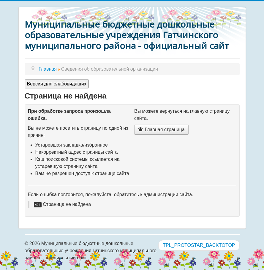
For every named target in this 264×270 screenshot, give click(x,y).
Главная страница (161, 129)
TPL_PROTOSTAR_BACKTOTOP (199, 245)
